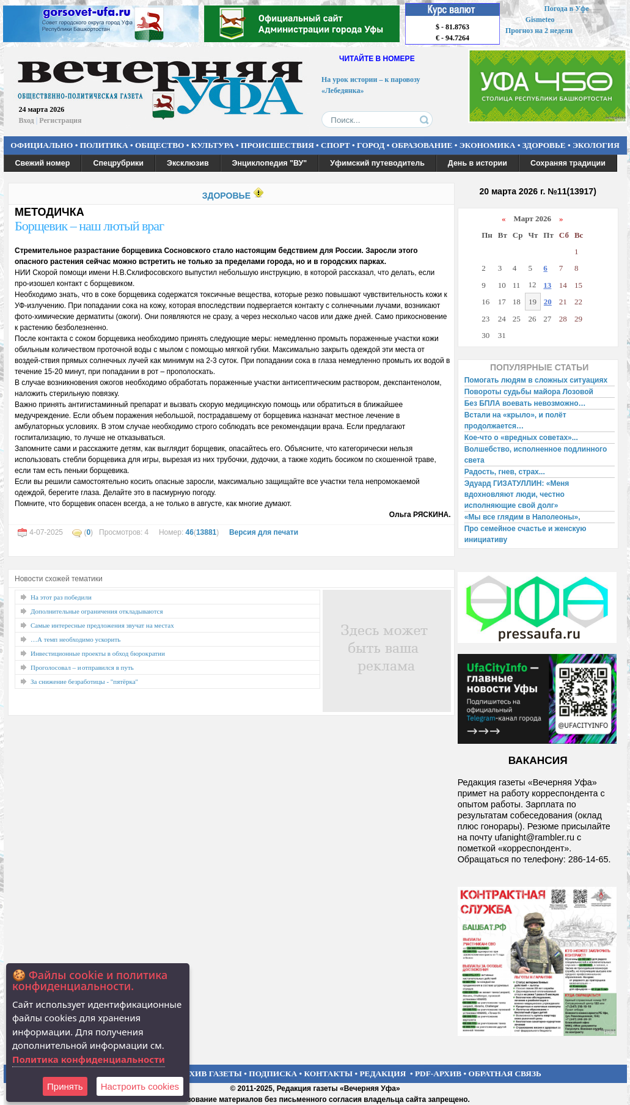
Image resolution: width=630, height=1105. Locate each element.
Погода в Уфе (566, 8)
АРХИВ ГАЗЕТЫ (210, 1073)
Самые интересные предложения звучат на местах (102, 625)
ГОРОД (370, 145)
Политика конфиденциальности (88, 1059)
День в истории (477, 163)
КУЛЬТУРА (212, 145)
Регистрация (60, 120)
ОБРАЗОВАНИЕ (422, 145)
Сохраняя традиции (568, 163)
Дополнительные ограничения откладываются (97, 611)
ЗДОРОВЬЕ (544, 145)
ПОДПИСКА (273, 1073)
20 (548, 301)
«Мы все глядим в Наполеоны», (522, 517)
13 (547, 285)
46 (190, 532)
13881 (206, 532)
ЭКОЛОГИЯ (596, 145)
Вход (26, 120)
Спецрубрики (118, 163)
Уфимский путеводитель (377, 163)
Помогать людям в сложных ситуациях (536, 380)
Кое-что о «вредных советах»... (521, 437)
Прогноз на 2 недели (539, 30)
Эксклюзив (188, 163)
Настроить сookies (140, 1086)
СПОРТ (335, 145)
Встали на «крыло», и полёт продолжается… (515, 420)
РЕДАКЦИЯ (382, 1073)
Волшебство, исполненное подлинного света (535, 454)
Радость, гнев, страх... (504, 472)
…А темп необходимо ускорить (75, 639)
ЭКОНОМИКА (488, 145)
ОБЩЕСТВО (159, 145)
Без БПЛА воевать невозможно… (525, 403)
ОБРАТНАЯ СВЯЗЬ (505, 1073)
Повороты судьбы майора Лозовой (528, 391)
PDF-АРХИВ (438, 1073)
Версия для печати (263, 532)
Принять (65, 1086)
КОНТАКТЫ (328, 1073)
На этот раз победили (61, 597)
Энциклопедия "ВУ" (269, 163)
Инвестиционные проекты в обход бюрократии (98, 653)
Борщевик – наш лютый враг (89, 225)
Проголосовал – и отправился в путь (82, 667)
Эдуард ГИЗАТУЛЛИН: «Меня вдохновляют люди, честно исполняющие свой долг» (517, 494)
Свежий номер (42, 163)
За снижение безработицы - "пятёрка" (84, 681)
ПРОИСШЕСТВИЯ (277, 145)
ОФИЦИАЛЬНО (41, 145)
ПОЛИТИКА (104, 145)
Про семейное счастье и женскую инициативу (525, 534)
